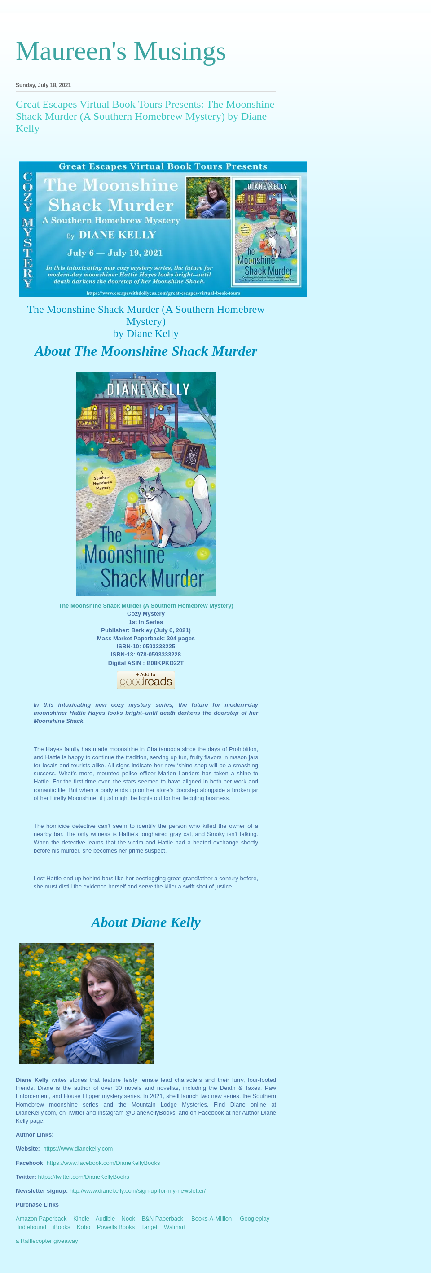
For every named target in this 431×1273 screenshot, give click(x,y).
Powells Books (116, 1227)
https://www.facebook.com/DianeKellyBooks (103, 1162)
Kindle (81, 1218)
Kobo (83, 1227)
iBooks (61, 1227)
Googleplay (254, 1218)
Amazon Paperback (41, 1218)
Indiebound (32, 1227)
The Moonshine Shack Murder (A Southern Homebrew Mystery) (145, 605)
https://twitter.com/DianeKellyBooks (83, 1176)
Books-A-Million (211, 1218)
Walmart (174, 1227)
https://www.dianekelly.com (78, 1148)
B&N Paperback (162, 1218)
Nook (128, 1218)
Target (149, 1227)
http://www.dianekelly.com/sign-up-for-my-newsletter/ (138, 1190)
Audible (105, 1218)
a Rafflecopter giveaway (47, 1241)
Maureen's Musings (121, 51)
